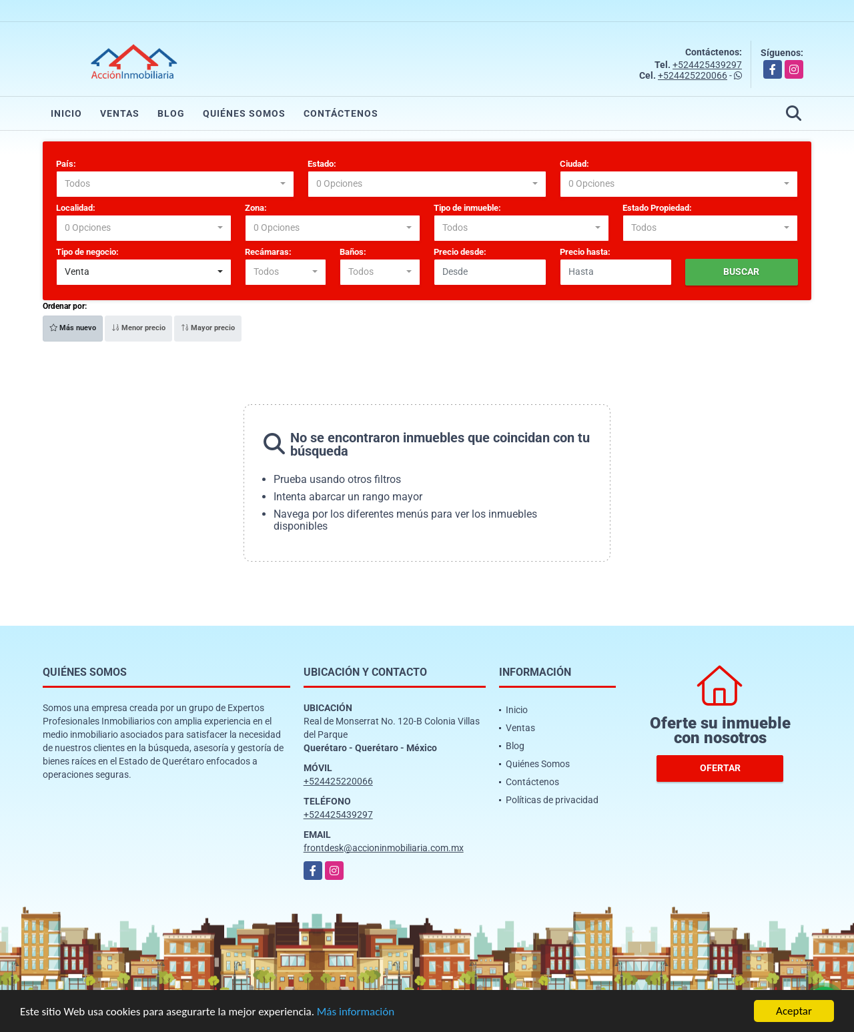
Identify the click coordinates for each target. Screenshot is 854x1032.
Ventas (119, 113)
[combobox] (175, 184)
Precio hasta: (585, 252)
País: (66, 164)
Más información (355, 1012)
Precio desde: (460, 252)
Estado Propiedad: (657, 208)
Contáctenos (341, 113)
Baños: (353, 252)
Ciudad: (574, 164)
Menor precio (138, 328)
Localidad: (75, 208)
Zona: (256, 208)
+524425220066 (692, 75)
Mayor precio (208, 328)
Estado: (322, 164)
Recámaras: (268, 252)
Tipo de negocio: (87, 252)
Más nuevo (72, 328)
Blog (171, 113)
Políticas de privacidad (552, 800)
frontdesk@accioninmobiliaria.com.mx (384, 848)
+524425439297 (707, 64)
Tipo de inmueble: (467, 208)
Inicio (66, 113)
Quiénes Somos (244, 113)
